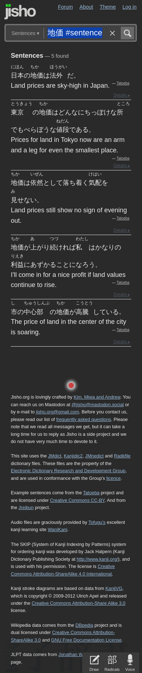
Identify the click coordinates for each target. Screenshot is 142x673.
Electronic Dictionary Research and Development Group (68, 470)
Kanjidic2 (73, 456)
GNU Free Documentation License (86, 640)
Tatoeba (122, 83)
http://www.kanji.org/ (97, 559)
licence (113, 478)
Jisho (20, 11)
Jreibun (26, 507)
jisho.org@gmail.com (57, 411)
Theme (108, 7)
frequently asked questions (83, 419)
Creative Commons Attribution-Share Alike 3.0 (78, 603)
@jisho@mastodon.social (98, 404)
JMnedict (94, 456)
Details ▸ (122, 95)
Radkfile (122, 456)
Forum (65, 7)
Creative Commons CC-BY (77, 500)
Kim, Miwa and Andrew (97, 397)
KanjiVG (113, 588)
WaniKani (57, 529)
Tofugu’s (96, 522)
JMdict (54, 456)
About (86, 7)
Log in (130, 7)
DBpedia (84, 625)
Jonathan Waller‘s (76, 654)
